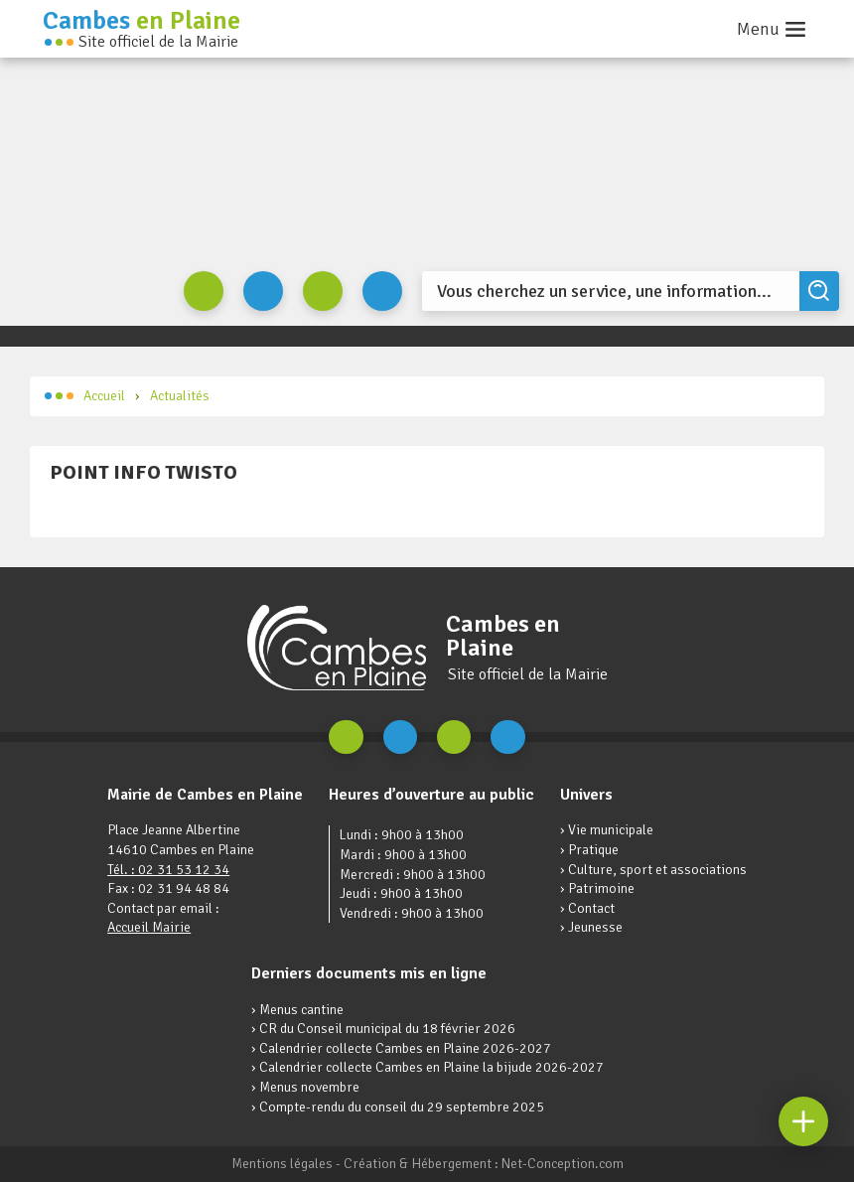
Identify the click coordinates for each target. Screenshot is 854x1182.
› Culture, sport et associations (653, 869)
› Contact (587, 908)
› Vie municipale (606, 829)
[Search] (610, 291)
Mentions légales (282, 1163)
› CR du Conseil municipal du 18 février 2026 (383, 1028)
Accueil (85, 395)
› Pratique (589, 849)
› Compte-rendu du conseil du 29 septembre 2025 (397, 1107)
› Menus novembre (305, 1087)
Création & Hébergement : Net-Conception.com (484, 1163)
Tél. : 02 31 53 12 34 (168, 869)
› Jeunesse (591, 927)
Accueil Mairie (149, 927)
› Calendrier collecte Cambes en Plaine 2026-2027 (401, 1048)
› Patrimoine (597, 888)
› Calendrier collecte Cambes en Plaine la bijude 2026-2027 (427, 1067)
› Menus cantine (297, 1009)
